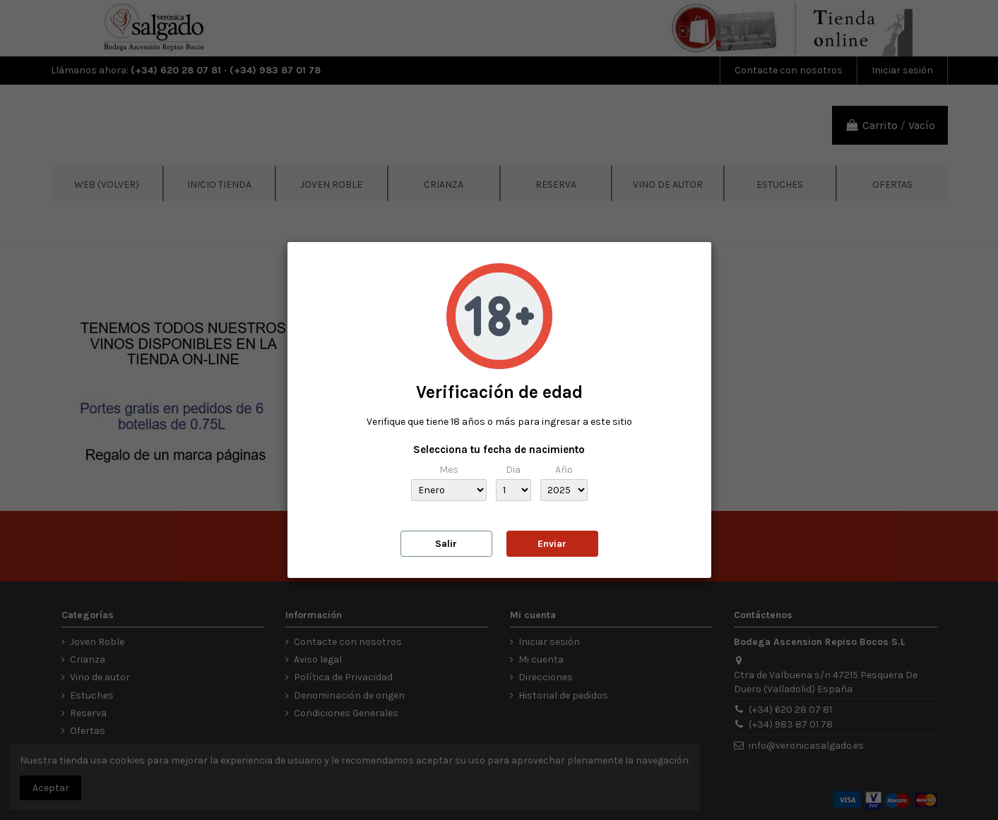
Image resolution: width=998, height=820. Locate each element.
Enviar (551, 544)
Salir (446, 544)
